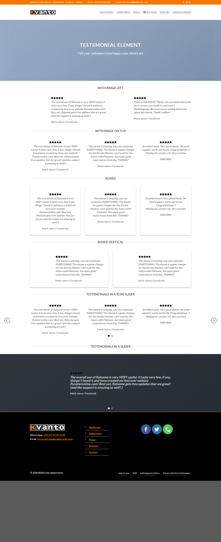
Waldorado (107, 12)
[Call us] (168, 429)
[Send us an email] (189, 2)
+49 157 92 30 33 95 (54, 434)
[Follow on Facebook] (184, 2)
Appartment (123, 12)
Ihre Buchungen (182, 12)
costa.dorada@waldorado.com (55, 438)
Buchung (150, 12)
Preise (136, 12)
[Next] (214, 320)
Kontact (93, 452)
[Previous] (7, 320)
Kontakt (165, 12)
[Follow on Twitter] (187, 2)
